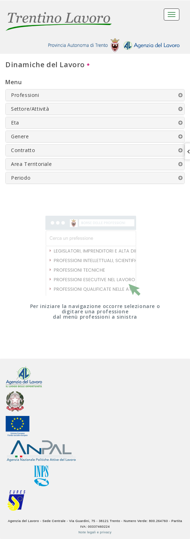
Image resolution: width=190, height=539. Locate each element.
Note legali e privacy (95, 532)
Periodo (20, 177)
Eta (15, 122)
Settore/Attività (30, 108)
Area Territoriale (31, 164)
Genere (20, 136)
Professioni (25, 95)
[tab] (95, 95)
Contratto (23, 150)
